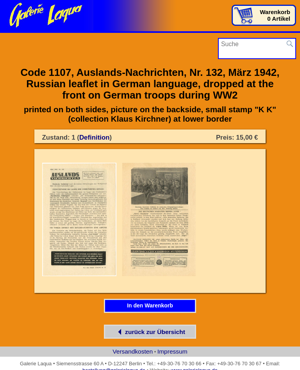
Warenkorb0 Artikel (275, 15)
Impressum (172, 351)
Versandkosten (132, 351)
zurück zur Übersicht (150, 332)
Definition (94, 137)
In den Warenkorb (150, 305)
